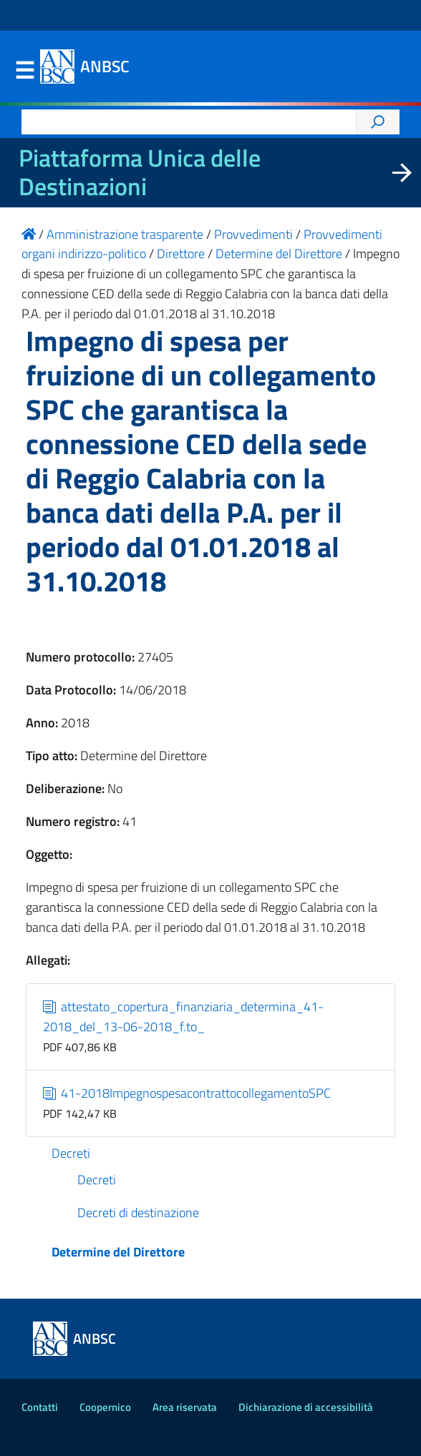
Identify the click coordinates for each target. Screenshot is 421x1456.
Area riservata (185, 1407)
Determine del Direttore (118, 1251)
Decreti (71, 1153)
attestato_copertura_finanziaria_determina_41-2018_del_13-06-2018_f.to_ (183, 1016)
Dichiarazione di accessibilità (305, 1407)
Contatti (39, 1407)
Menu (24, 71)
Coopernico (105, 1407)
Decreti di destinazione (138, 1212)
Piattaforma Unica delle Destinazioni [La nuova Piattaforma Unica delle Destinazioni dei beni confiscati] (140, 172)
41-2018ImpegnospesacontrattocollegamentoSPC (187, 1093)
